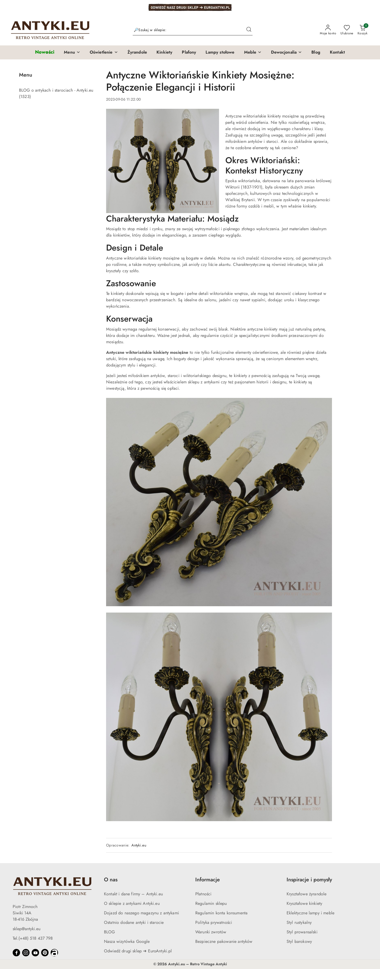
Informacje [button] (207, 879)
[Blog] (315, 52)
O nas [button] (110, 879)
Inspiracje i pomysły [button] (309, 879)
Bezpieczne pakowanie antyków (223, 941)
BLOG (109, 932)
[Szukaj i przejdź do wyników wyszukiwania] (249, 30)
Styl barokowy (299, 941)
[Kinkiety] (164, 52)
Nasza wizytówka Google (127, 941)
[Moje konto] (328, 30)
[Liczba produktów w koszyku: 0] (362, 30)
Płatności (203, 894)
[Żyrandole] (137, 52)
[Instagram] (26, 952)
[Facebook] (16, 952)
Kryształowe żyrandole (306, 894)
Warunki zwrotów (210, 932)
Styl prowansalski (302, 932)
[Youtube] (35, 952)
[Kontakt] (337, 52)
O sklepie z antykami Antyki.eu (132, 903)
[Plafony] (189, 52)
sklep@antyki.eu (26, 929)
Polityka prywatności (213, 922)
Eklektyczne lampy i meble (310, 913)
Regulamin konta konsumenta (221, 913)
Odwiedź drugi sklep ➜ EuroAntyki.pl (138, 951)
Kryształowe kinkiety (304, 903)
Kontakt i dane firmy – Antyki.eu (133, 894)
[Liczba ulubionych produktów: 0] (346, 30)
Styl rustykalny (299, 922)
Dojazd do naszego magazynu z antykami (141, 913)
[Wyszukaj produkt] (193, 30)
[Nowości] (44, 52)
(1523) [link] (25, 96)
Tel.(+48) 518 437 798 (33, 938)
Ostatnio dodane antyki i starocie (134, 922)
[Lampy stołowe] (219, 52)
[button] (72, 52)
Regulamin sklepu (211, 903)
